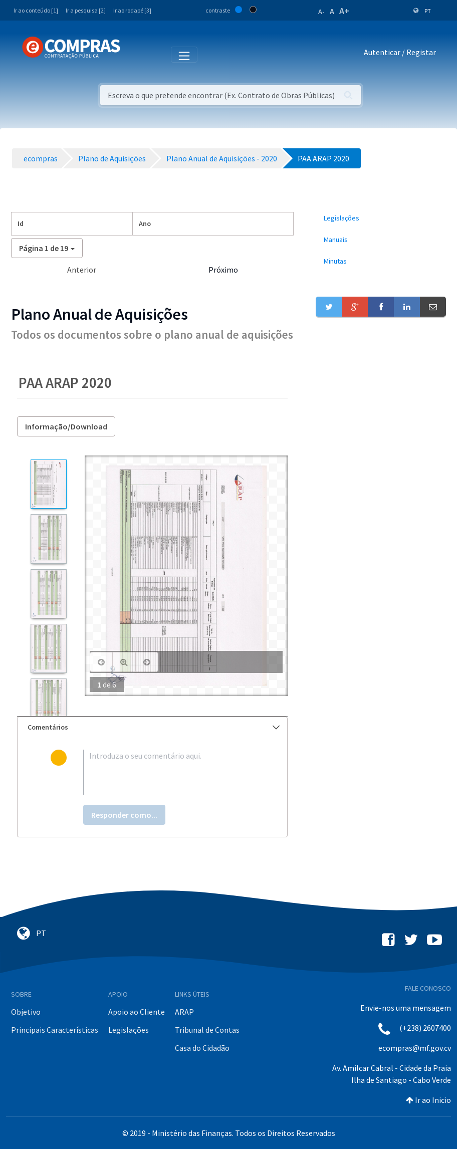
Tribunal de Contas (207, 1030)
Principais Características (54, 1030)
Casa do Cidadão (202, 1048)
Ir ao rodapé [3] (132, 10)
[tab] (152, 727)
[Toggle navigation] (134, 54)
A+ (344, 11)
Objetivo (26, 1012)
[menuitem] (381, 218)
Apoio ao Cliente (136, 1012)
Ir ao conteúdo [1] (36, 10)
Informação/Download (66, 426)
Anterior (81, 270)
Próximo (223, 270)
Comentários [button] (154, 727)
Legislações (128, 1030)
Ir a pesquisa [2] (86, 10)
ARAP (184, 1012)
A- (321, 11)
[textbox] (168, 772)
